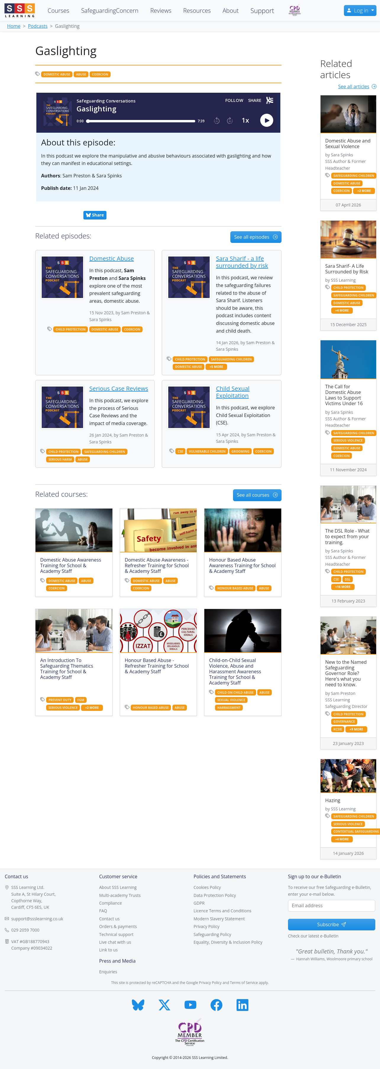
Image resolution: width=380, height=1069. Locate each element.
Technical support (116, 934)
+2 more (92, 708)
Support (262, 10)
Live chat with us (115, 942)
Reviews (160, 11)
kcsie (338, 729)
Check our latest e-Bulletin (313, 936)
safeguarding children (231, 359)
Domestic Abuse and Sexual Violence (348, 143)
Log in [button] (358, 10)
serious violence (62, 708)
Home (13, 26)
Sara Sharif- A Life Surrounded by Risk (346, 269)
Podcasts (38, 26)
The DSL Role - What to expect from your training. (347, 536)
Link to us (108, 950)
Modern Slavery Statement (219, 918)
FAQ (103, 910)
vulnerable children (207, 451)
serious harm (60, 459)
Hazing (332, 800)
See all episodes (256, 237)
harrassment (228, 708)
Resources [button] (197, 11)
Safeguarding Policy (212, 934)
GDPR (199, 903)
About (231, 11)
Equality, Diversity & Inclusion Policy (228, 942)
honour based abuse (235, 588)
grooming (241, 451)
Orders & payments (118, 926)
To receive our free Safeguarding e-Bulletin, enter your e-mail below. (329, 890)
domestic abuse (56, 74)
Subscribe (331, 924)
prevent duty (60, 700)
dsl (348, 579)
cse (180, 451)
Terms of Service (244, 982)
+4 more (342, 310)
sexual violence (231, 700)
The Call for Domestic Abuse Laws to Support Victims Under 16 (344, 395)
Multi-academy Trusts (119, 895)
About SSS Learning (118, 887)
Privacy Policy (206, 926)
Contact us (109, 918)
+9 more (356, 729)
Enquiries (108, 972)
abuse (81, 74)
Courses (58, 11)
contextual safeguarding (356, 831)
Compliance (110, 903)
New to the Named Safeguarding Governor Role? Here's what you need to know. (346, 673)
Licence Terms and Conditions (222, 910)
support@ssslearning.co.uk (37, 918)
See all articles (357, 86)
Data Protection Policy (215, 895)
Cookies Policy (207, 887)
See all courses (257, 495)
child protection (71, 329)
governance (344, 721)
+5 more (216, 367)
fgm (80, 700)
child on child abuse (235, 692)
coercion (100, 74)
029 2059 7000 (25, 930)
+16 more (343, 587)
